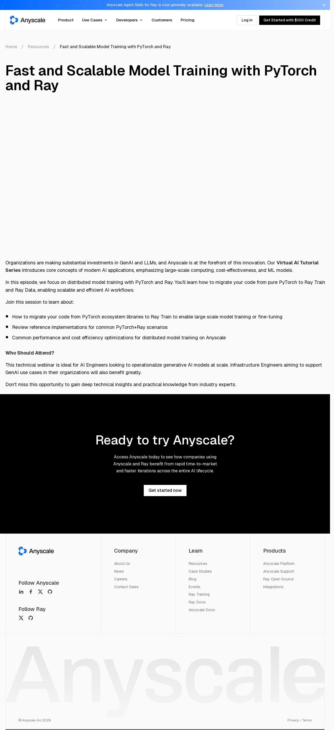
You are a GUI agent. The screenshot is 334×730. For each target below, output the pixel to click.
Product (65, 19)
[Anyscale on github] (50, 591)
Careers (120, 579)
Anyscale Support (278, 571)
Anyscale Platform (278, 563)
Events (194, 586)
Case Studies (200, 571)
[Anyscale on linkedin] (21, 591)
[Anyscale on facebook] (30, 591)
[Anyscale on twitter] (40, 591)
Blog (192, 579)
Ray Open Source (278, 579)
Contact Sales (126, 586)
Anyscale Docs (202, 609)
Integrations (273, 586)
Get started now (165, 490)
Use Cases (95, 19)
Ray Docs (197, 602)
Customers (162, 19)
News (119, 571)
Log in (247, 20)
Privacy (293, 720)
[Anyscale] (36, 551)
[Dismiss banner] (324, 5)
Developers (129, 19)
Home (11, 47)
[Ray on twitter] (21, 618)
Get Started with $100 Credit (289, 20)
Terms (307, 720)
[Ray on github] (30, 618)
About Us (122, 563)
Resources (38, 47)
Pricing (188, 19)
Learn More (213, 4)
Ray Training (199, 594)
